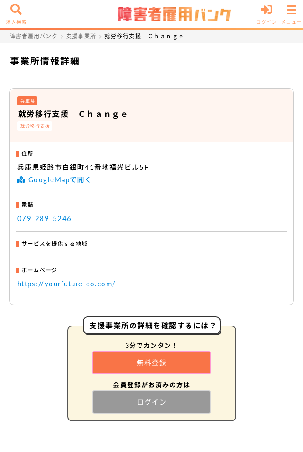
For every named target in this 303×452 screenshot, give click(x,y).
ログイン (152, 402)
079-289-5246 (44, 218)
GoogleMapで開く (54, 179)
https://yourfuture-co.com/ (66, 283)
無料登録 (152, 362)
